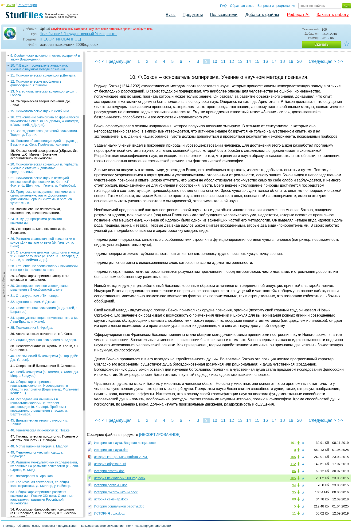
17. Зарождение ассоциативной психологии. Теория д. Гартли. (44, 133)
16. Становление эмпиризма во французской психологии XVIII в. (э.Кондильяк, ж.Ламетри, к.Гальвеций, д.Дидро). (44, 121)
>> (340, 61)
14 (248, 61)
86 (294, 471)
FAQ (223, 6)
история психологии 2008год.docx (119, 478)
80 (294, 499)
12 (231, 61)
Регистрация (27, 5)
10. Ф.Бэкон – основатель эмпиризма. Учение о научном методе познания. (39, 67)
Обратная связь (242, 6)
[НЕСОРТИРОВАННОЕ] (60, 39)
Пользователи (223, 14)
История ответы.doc (109, 471)
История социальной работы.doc (119, 506)
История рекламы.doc (110, 485)
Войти (10, 5)
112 (293, 464)
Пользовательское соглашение (102, 525)
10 (214, 61)
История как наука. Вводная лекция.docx (125, 443)
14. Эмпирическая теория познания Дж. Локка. (40, 103)
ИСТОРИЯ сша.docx (109, 513)
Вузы (171, 14)
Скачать (321, 44)
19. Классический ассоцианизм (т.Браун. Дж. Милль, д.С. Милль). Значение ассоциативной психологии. (44, 154)
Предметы (193, 14)
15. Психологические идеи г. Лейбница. (40, 111)
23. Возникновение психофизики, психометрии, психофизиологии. (35, 211)
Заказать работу (333, 14)
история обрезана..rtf (110, 464)
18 (282, 61)
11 (223, 61)
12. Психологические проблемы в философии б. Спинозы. (35, 83)
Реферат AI (298, 14)
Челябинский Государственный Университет (78, 34)
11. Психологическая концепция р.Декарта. (43, 75)
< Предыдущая (117, 61)
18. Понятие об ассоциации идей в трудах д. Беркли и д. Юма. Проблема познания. (44, 142)
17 (274, 61)
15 (257, 61)
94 (294, 485)
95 (294, 492)
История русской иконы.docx (116, 492)
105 (293, 457)
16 (265, 61)
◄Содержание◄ (4, 134)
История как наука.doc (111, 450)
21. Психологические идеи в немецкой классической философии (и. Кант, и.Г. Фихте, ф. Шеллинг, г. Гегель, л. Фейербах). (43, 181)
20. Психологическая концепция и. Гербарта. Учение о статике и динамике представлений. (44, 168)
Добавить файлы (262, 14)
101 (293, 443)
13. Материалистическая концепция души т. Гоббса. (43, 93)
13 (240, 61)
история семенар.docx (111, 499)
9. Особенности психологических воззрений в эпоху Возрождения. (45, 57)
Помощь (9, 525)
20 (299, 61)
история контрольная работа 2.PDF (121, 457)
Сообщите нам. (143, 29)
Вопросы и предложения (276, 6)
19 (291, 61)
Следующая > (322, 61)
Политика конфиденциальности (148, 525)
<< (97, 61)
